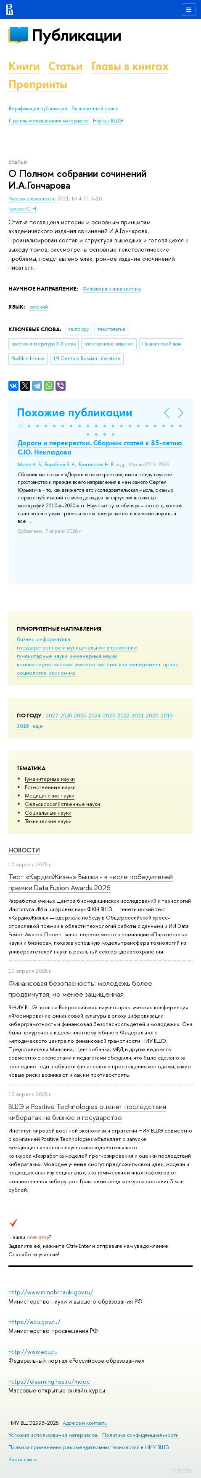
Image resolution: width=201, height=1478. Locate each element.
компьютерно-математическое (56, 664)
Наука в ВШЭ (108, 120)
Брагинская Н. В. (97, 464)
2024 (94, 715)
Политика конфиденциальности (140, 1435)
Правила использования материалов (49, 120)
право (171, 664)
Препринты (37, 84)
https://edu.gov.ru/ (34, 1322)
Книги (24, 66)
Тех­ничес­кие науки (48, 821)
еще (37, 726)
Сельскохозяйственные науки (62, 804)
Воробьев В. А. (60, 464)
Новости (24, 850)
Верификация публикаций (38, 108)
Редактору (182, 1470)
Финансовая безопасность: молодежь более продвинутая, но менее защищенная (80, 988)
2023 (109, 715)
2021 (138, 715)
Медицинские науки (49, 795)
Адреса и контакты (85, 1422)
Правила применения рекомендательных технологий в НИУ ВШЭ (88, 1447)
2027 (52, 715)
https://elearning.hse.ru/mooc (49, 1381)
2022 (123, 715)
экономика (62, 672)
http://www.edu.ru (33, 1352)
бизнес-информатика (43, 639)
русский (38, 307)
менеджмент (145, 664)
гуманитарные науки (42, 656)
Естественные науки (50, 787)
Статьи (65, 66)
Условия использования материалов (53, 1435)
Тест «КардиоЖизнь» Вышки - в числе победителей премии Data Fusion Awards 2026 (90, 882)
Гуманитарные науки (50, 778)
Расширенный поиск (94, 108)
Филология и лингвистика (111, 289)
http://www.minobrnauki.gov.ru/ (50, 1292)
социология (32, 672)
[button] (20, 426)
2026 (66, 715)
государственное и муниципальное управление (77, 647)
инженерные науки (93, 656)
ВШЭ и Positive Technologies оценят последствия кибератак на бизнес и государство (87, 1111)
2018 (23, 726)
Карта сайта (22, 1459)
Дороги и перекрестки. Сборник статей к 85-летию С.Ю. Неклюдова (100, 447)
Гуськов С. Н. (22, 208)
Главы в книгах (130, 66)
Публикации (76, 35)
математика (112, 664)
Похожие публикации (74, 412)
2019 (167, 715)
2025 (80, 715)
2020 (152, 715)
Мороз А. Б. (30, 464)
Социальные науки (48, 812)
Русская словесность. (33, 198)
